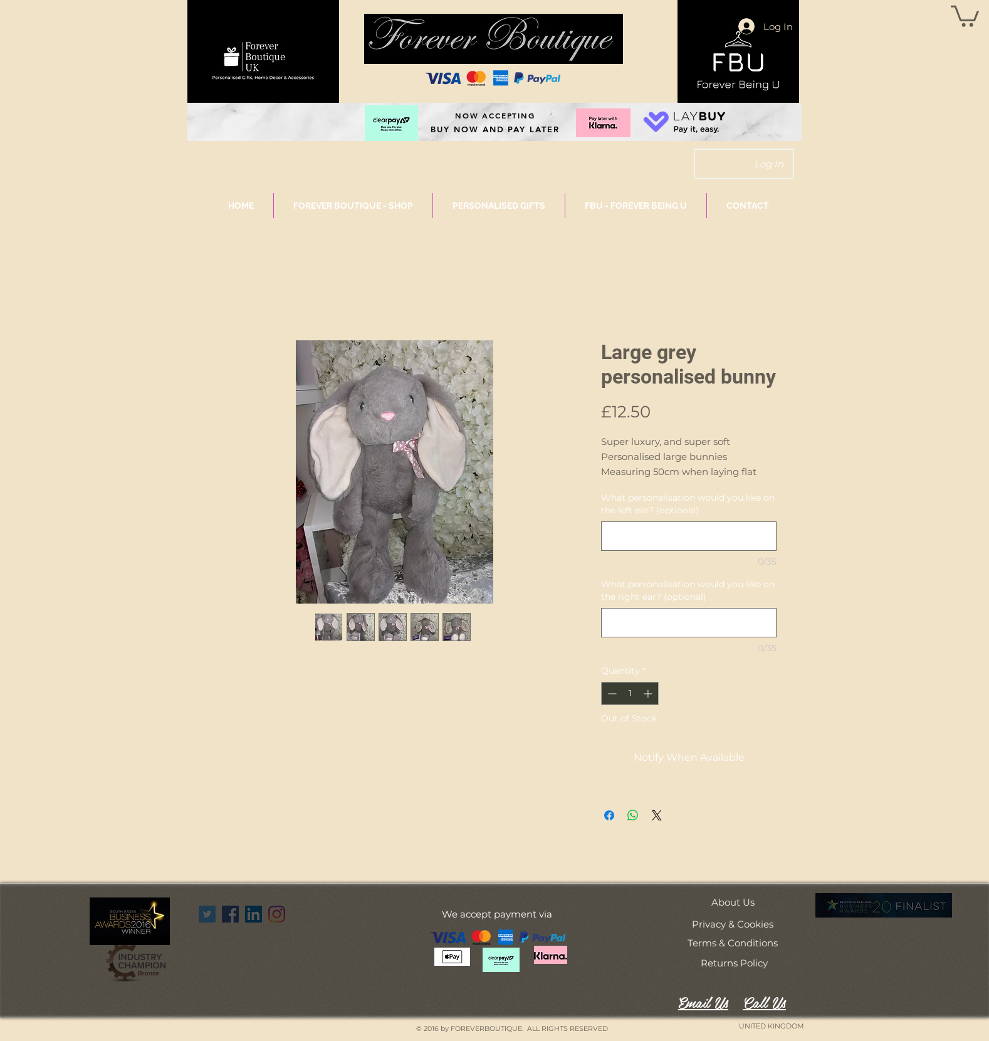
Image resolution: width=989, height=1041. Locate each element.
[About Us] (732, 901)
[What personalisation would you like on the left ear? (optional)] (689, 536)
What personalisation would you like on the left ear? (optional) (688, 504)
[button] (965, 15)
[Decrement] (611, 693)
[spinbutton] (630, 693)
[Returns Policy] (733, 962)
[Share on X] (656, 815)
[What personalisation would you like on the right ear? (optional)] (689, 623)
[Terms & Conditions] (732, 942)
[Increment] (649, 693)
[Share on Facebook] (609, 815)
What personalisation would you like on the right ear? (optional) (688, 590)
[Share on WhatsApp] (633, 815)
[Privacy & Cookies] (733, 923)
